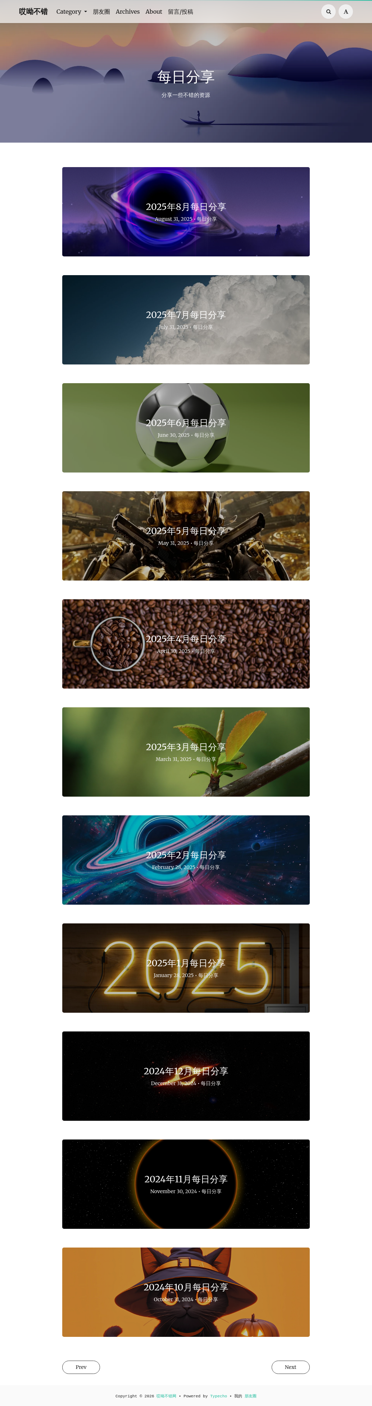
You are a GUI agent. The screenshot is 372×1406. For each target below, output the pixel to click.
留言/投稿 (180, 11)
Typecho (218, 1396)
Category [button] (69, 11)
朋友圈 (101, 11)
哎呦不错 (33, 11)
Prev (84, 1368)
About (154, 11)
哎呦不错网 (166, 1396)
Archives (128, 11)
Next (287, 1368)
